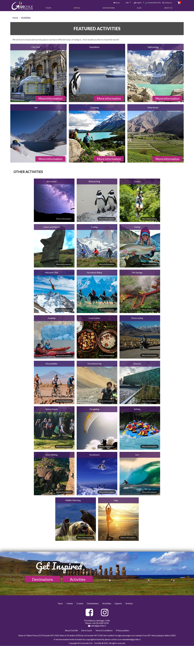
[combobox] (125, 2)
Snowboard (94, 455)
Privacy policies (122, 630)
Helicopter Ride (51, 272)
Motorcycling (137, 318)
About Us (168, 8)
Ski (36, 107)
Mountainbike (51, 364)
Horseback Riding (94, 272)
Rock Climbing (52, 455)
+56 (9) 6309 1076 (152, 2)
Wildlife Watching (73, 500)
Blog (139, 8)
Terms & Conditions (104, 630)
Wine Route (153, 107)
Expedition (94, 47)
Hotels (77, 8)
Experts (118, 603)
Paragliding (94, 409)
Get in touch (86, 630)
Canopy (137, 181)
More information (50, 98)
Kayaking (51, 318)
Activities (77, 579)
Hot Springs (137, 272)
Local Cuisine (94, 318)
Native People (52, 409)
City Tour (36, 47)
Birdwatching (94, 181)
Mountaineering (94, 364)
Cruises (79, 603)
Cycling (94, 227)
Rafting (137, 409)
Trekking (94, 107)
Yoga (116, 500)
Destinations (109, 8)
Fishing (137, 227)
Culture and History (51, 227)
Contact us (167, 2)
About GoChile (71, 630)
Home (116, 2)
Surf (137, 455)
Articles (129, 603)
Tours (48, 8)
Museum (137, 364)
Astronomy (51, 181)
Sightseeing (153, 47)
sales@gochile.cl (97, 625)
